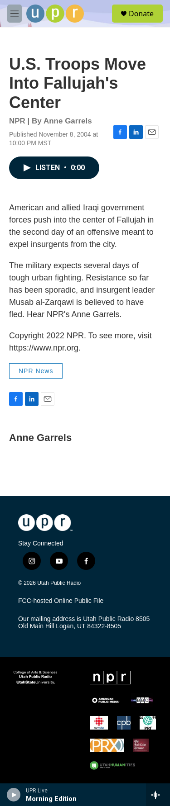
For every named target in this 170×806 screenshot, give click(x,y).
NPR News (36, 371)
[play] (13, 794)
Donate (141, 13)
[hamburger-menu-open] (14, 14)
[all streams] (158, 794)
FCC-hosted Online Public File (60, 600)
